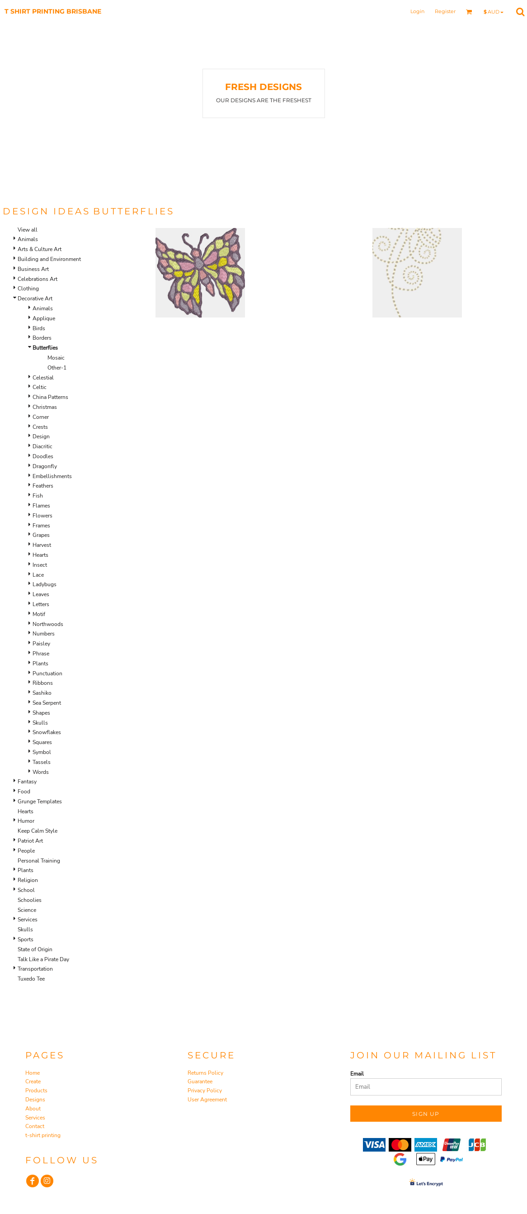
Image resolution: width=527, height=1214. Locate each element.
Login (417, 11)
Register (445, 11)
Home (32, 1072)
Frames (41, 525)
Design (41, 436)
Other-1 (56, 367)
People (26, 850)
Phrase (41, 653)
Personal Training (39, 860)
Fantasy (27, 781)
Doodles (43, 456)
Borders (42, 337)
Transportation (35, 968)
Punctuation (47, 673)
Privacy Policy (205, 1090)
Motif (39, 614)
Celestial (43, 377)
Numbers (44, 633)
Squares (42, 742)
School (26, 890)
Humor (26, 821)
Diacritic (42, 446)
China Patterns (50, 397)
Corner (41, 417)
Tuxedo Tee (31, 978)
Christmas (45, 407)
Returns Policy (205, 1072)
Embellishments (52, 476)
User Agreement (207, 1099)
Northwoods (48, 624)
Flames (41, 505)
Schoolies (30, 900)
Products (36, 1090)
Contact (34, 1126)
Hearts (40, 555)
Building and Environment (49, 259)
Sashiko (42, 693)
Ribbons (43, 683)
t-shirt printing (43, 1135)
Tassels (42, 762)
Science (27, 910)
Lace (38, 575)
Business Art (33, 269)
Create (33, 1081)
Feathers (43, 485)
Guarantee (200, 1081)
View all (28, 229)
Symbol (42, 752)
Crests (40, 427)
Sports (25, 939)
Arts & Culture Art (39, 249)
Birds (39, 328)
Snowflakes (47, 732)
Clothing (28, 288)
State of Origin (35, 949)
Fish (38, 495)
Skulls (40, 722)
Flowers (42, 515)
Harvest (42, 545)
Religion (28, 880)
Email (357, 1073)
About (33, 1108)
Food (24, 791)
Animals (28, 239)
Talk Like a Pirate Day (43, 959)
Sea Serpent (47, 703)
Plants (40, 663)
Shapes (41, 712)
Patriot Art (30, 840)
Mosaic (56, 357)
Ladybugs (44, 584)
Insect (40, 565)
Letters (41, 604)
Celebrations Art (37, 279)
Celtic (40, 387)
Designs (35, 1099)
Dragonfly (45, 466)
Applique (44, 318)
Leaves (41, 594)
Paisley (41, 643)
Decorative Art (35, 298)
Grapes (41, 535)
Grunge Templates (40, 801)
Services (28, 919)
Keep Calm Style (37, 831)
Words (41, 772)
